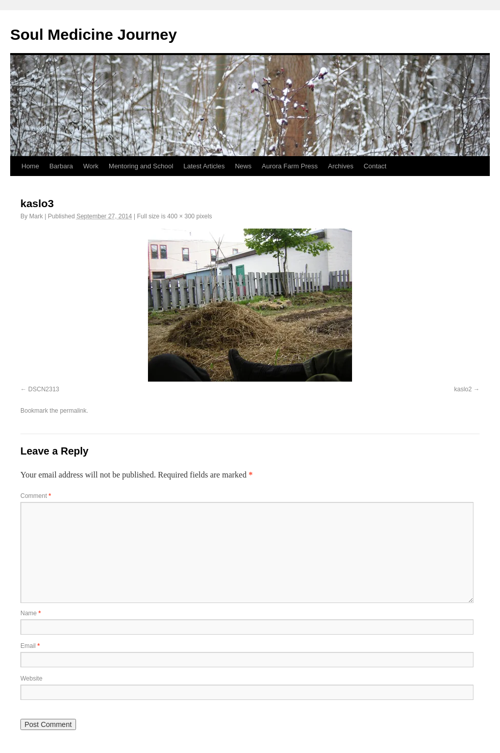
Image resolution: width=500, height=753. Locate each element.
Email (30, 645)
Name (30, 613)
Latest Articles (204, 166)
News (243, 166)
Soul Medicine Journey (93, 34)
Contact (375, 166)
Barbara (61, 166)
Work (90, 166)
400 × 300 (181, 216)
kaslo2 (463, 389)
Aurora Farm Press (290, 166)
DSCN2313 (43, 389)
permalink (73, 410)
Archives (341, 166)
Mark (36, 216)
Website (31, 678)
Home (30, 166)
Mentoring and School (141, 166)
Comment (35, 495)
